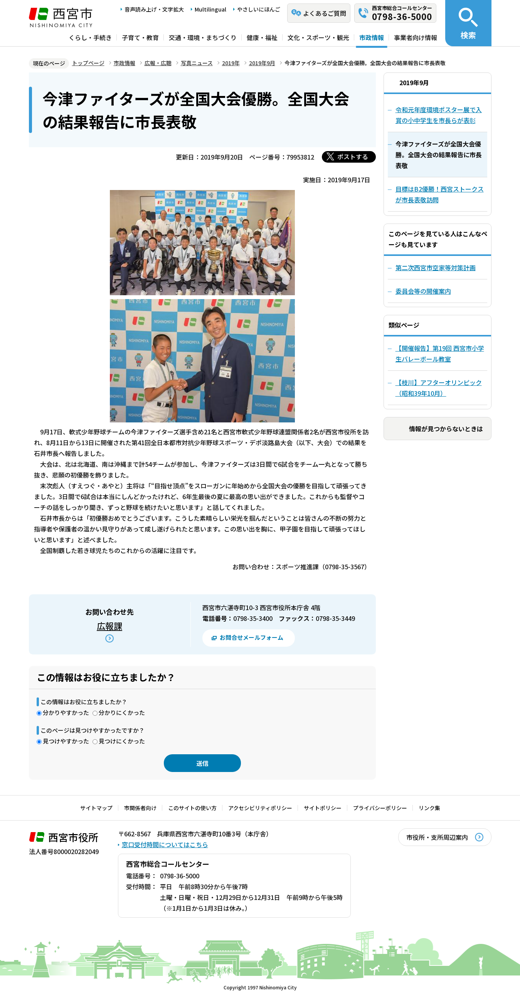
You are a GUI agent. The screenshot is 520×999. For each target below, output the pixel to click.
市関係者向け (140, 808)
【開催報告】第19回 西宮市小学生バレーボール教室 (439, 353)
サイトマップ (96, 808)
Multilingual (210, 9)
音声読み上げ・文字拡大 (154, 9)
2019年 (231, 63)
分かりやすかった (66, 712)
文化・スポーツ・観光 (318, 37)
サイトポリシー (323, 808)
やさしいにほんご (258, 9)
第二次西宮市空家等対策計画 (435, 267)
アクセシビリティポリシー (260, 808)
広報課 (109, 625)
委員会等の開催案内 (423, 291)
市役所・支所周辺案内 (437, 837)
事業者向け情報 (415, 37)
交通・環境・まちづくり (203, 37)
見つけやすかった (66, 741)
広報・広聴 (158, 63)
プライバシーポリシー (380, 808)
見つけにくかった (122, 741)
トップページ (88, 63)
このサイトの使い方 (192, 808)
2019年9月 (262, 63)
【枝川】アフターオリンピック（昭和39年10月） (438, 388)
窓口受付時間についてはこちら (165, 844)
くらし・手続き (90, 37)
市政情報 (371, 37)
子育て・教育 (140, 37)
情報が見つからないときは (446, 428)
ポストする (352, 156)
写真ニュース (197, 63)
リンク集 (429, 808)
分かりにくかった (122, 712)
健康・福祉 (262, 37)
